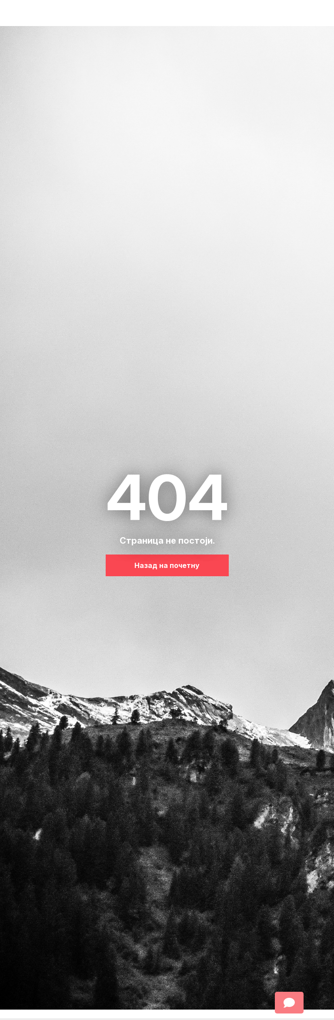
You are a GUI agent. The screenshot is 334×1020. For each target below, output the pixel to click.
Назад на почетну (167, 565)
